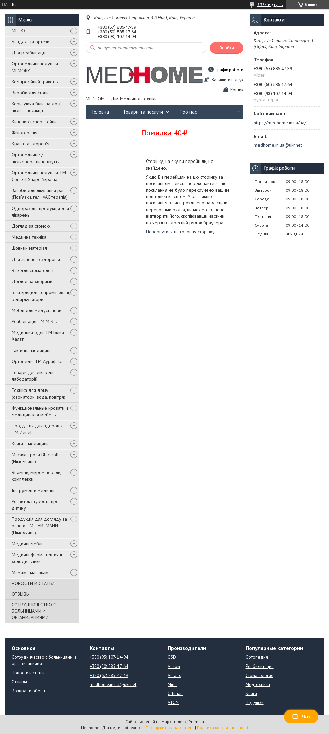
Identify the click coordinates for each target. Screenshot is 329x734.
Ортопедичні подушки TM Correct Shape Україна (39, 176)
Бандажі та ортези (30, 42)
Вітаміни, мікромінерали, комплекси (36, 475)
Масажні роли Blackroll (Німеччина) (35, 458)
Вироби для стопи (30, 93)
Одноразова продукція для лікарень (40, 211)
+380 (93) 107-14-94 (109, 657)
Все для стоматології (33, 270)
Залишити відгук (227, 80)
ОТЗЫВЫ (21, 594)
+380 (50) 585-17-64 (109, 666)
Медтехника (258, 684)
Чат (301, 717)
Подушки (255, 702)
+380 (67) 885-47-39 (109, 675)
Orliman (175, 693)
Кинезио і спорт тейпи (34, 122)
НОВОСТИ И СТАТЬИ (33, 583)
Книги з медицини (30, 444)
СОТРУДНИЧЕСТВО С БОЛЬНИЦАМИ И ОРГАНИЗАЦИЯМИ (34, 611)
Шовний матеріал (29, 248)
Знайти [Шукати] (226, 47)
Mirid (172, 684)
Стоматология (259, 675)
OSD (172, 657)
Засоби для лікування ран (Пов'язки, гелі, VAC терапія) (40, 193)
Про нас (188, 111)
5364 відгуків (270, 4)
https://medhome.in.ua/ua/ (280, 123)
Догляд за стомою (31, 226)
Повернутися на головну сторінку (180, 232)
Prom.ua (196, 721)
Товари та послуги (143, 111)
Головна (100, 111)
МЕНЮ (18, 31)
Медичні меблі (27, 544)
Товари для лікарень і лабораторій (34, 375)
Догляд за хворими (32, 281)
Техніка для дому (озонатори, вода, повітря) (38, 393)
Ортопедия (257, 657)
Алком (174, 666)
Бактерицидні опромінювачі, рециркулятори (41, 295)
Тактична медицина (32, 350)
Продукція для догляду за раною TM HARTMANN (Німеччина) (39, 526)
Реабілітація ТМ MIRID (35, 321)
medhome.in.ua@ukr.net (278, 145)
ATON (173, 702)
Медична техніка (29, 237)
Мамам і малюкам (30, 572)
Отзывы (19, 682)
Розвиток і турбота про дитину (35, 504)
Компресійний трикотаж (36, 82)
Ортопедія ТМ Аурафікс (37, 361)
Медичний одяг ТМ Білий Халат (38, 335)
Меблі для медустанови (36, 310)
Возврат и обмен (28, 691)
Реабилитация (260, 666)
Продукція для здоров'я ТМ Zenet (37, 429)
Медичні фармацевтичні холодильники (37, 558)
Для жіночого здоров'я (36, 259)
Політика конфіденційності (222, 727)
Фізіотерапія (24, 133)
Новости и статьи (28, 673)
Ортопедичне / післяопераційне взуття (36, 158)
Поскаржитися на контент (170, 727)
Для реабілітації (28, 53)
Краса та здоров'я (30, 144)
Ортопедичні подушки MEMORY (35, 67)
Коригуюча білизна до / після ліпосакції (36, 107)
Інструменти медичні (33, 490)
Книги (251, 693)
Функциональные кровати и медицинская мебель (40, 411)
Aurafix (174, 675)
